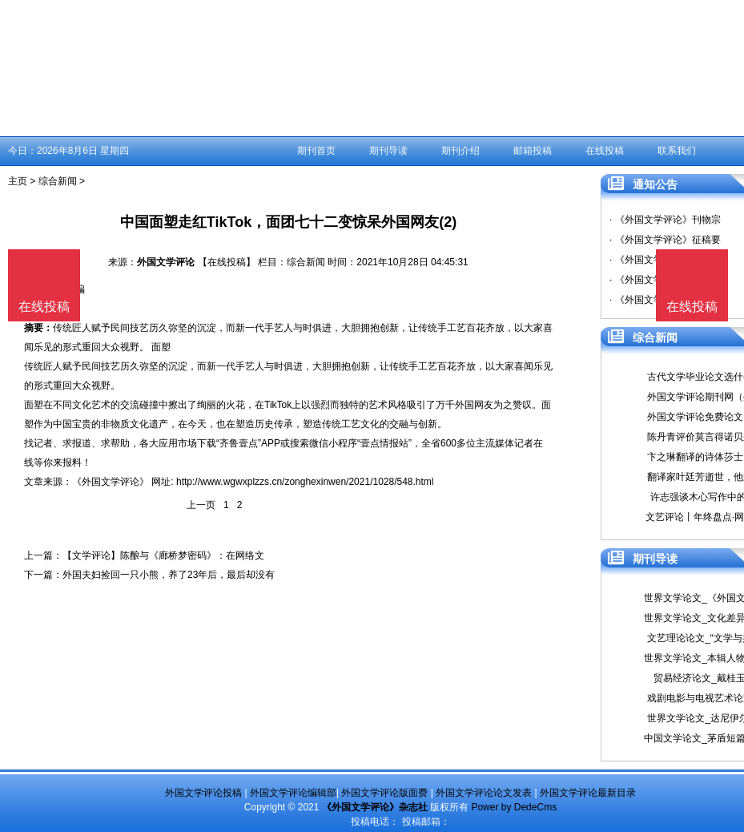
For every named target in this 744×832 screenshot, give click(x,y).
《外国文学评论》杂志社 (375, 807)
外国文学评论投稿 (203, 792)
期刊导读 (388, 150)
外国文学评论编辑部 (293, 792)
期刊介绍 (460, 150)
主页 (17, 181)
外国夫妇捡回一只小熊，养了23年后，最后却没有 (168, 574)
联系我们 (677, 150)
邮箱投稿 (532, 150)
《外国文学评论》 (110, 481)
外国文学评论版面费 (384, 792)
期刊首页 (316, 150)
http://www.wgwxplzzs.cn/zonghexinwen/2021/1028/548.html (305, 481)
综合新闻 (57, 181)
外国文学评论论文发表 (484, 792)
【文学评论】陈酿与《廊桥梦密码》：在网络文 (163, 555)
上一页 (201, 505)
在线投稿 (604, 150)
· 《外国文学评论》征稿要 (665, 239)
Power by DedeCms (514, 807)
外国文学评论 (166, 262)
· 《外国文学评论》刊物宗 (665, 219)
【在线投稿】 (226, 262)
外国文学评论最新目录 (588, 792)
